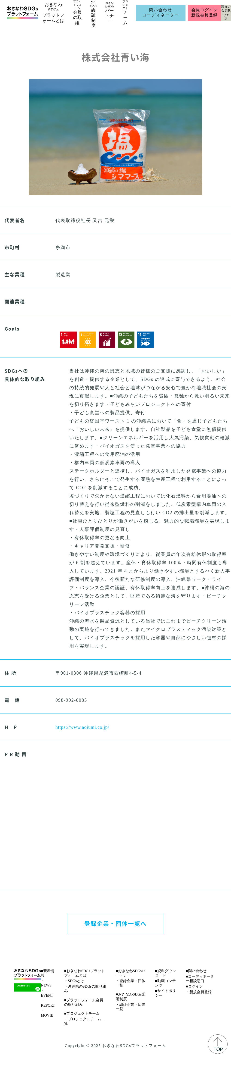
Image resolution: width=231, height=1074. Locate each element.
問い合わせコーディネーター (160, 12)
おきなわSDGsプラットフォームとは (53, 12)
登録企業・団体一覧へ (115, 923)
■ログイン (194, 986)
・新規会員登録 (199, 992)
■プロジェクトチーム (82, 1013)
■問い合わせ (196, 971)
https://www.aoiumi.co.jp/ (82, 727)
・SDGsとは (74, 981)
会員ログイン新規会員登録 (204, 12)
